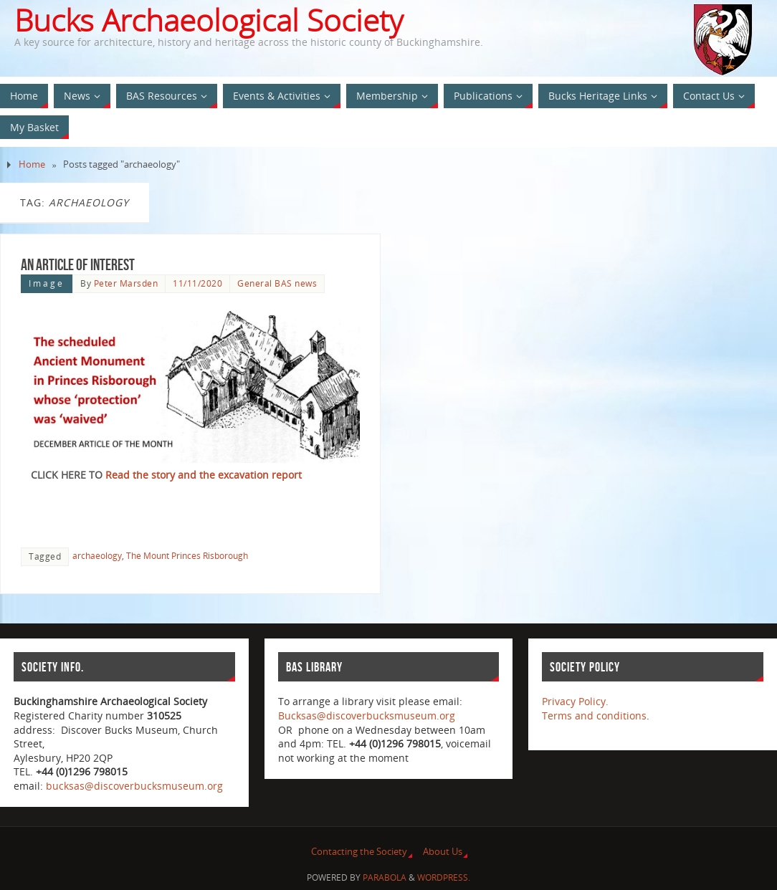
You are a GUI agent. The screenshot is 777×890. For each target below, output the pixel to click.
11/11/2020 (197, 283)
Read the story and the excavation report (203, 475)
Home (32, 164)
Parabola (384, 877)
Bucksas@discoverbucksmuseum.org (366, 715)
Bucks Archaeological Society (208, 20)
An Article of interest (78, 264)
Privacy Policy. (575, 701)
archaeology (97, 555)
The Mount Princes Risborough (187, 555)
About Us (442, 852)
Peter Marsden (126, 283)
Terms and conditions (594, 715)
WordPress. (443, 877)
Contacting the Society (359, 852)
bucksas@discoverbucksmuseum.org (134, 786)
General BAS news (277, 283)
